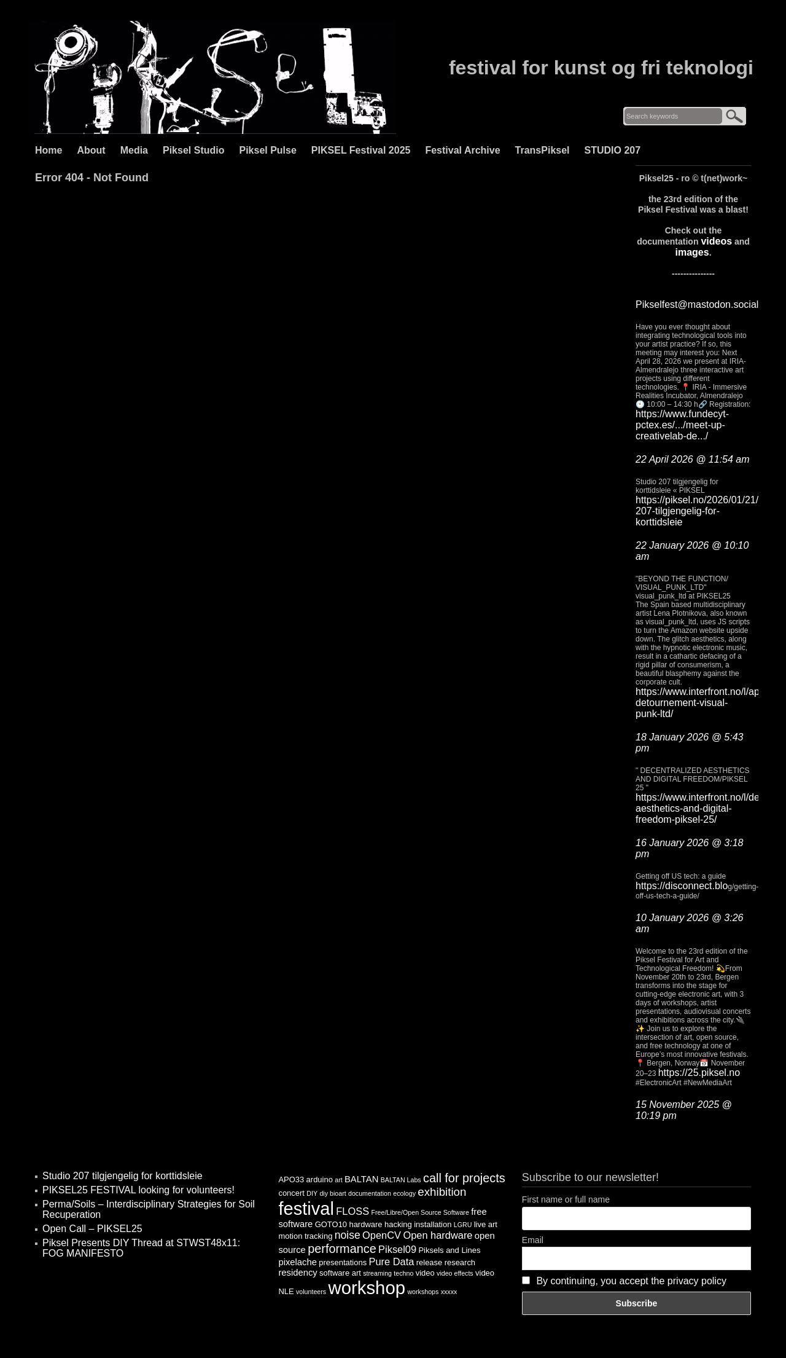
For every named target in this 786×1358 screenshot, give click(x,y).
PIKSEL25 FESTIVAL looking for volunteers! (138, 1190)
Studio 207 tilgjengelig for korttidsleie (122, 1176)
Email (532, 1240)
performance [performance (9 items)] (342, 1248)
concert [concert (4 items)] (291, 1193)
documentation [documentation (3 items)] (369, 1193)
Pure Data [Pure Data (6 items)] (391, 1261)
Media (134, 150)
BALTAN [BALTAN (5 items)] (361, 1179)
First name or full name (566, 1199)
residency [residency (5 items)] (297, 1273)
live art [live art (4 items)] (485, 1224)
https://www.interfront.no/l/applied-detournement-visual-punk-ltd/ (710, 702)
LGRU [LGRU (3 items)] (463, 1224)
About (91, 150)
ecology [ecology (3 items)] (404, 1193)
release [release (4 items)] (429, 1262)
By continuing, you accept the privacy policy (631, 1281)
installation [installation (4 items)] (432, 1224)
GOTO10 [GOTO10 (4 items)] (331, 1224)
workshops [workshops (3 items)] (422, 1291)
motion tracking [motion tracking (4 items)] (305, 1236)
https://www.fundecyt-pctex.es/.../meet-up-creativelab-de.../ (682, 425)
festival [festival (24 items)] (306, 1209)
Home (48, 150)
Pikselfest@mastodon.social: (698, 304)
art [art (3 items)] (338, 1179)
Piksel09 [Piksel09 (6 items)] (397, 1249)
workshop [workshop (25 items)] (367, 1288)
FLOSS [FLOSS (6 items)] (352, 1211)
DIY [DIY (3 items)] (311, 1193)
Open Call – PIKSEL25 (92, 1228)
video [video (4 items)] (425, 1273)
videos (716, 241)
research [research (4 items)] (460, 1262)
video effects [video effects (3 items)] (455, 1273)
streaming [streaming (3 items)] (377, 1273)
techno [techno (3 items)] (403, 1273)
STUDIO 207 (613, 150)
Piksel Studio (193, 150)
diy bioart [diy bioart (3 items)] (332, 1193)
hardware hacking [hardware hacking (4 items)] (380, 1224)
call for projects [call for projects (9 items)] (464, 1178)
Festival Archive (462, 150)
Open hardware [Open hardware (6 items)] (437, 1235)
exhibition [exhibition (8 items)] (442, 1191)
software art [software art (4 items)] (340, 1273)
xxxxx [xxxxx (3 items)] (449, 1291)
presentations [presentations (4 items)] (343, 1262)
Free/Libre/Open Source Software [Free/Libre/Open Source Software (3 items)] (420, 1212)
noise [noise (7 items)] (347, 1235)
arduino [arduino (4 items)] (319, 1179)
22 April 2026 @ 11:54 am (693, 459)
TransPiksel (542, 150)
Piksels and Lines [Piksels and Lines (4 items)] (449, 1250)
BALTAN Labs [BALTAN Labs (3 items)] (401, 1179)
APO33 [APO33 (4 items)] (291, 1179)
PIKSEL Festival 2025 (361, 150)
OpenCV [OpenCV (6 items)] (381, 1235)
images (692, 252)
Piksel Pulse (267, 150)
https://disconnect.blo (682, 886)
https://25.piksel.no (699, 1072)
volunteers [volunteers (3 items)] (311, 1291)
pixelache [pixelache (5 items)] (297, 1262)
